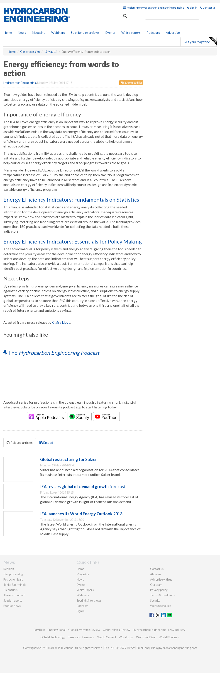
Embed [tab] (46, 442)
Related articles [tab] (20, 442)
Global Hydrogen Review (84, 630)
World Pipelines (169, 637)
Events (110, 32)
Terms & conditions (162, 595)
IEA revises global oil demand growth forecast (83, 486)
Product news (12, 606)
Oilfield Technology (52, 637)
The (51, 352)
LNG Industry (176, 630)
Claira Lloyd (61, 322)
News (80, 579)
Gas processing (13, 574)
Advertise (173, 32)
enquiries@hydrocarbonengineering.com (171, 648)
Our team (156, 584)
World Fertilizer (146, 637)
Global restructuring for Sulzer (68, 459)
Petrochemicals (13, 579)
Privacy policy (159, 590)
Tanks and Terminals (81, 637)
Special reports (12, 600)
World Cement (106, 637)
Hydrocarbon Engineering (19, 82)
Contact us (207, 7)
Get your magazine (199, 41)
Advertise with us (161, 579)
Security (155, 600)
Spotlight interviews (85, 32)
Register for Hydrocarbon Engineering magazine (153, 7)
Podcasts (153, 32)
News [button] (22, 32)
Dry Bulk (39, 630)
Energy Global (57, 630)
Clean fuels (10, 590)
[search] (172, 16)
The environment (14, 595)
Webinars (58, 32)
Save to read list (131, 82)
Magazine (38, 32)
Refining (8, 569)
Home (8, 32)
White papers (131, 32)
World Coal (126, 637)
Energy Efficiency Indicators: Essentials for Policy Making (72, 241)
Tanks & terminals (14, 584)
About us (155, 574)
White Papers (85, 590)
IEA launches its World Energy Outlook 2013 (81, 513)
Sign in (192, 7)
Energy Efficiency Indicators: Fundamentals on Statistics (71, 199)
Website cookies (160, 606)
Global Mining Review (116, 630)
